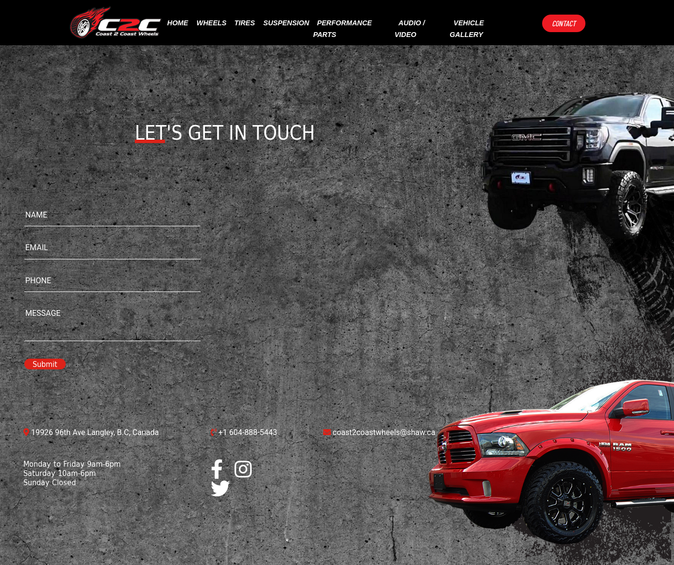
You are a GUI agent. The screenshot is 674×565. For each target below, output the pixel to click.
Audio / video (410, 28)
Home (177, 23)
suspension (286, 23)
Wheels (212, 23)
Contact (564, 23)
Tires (244, 23)
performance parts (342, 28)
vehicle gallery (467, 28)
